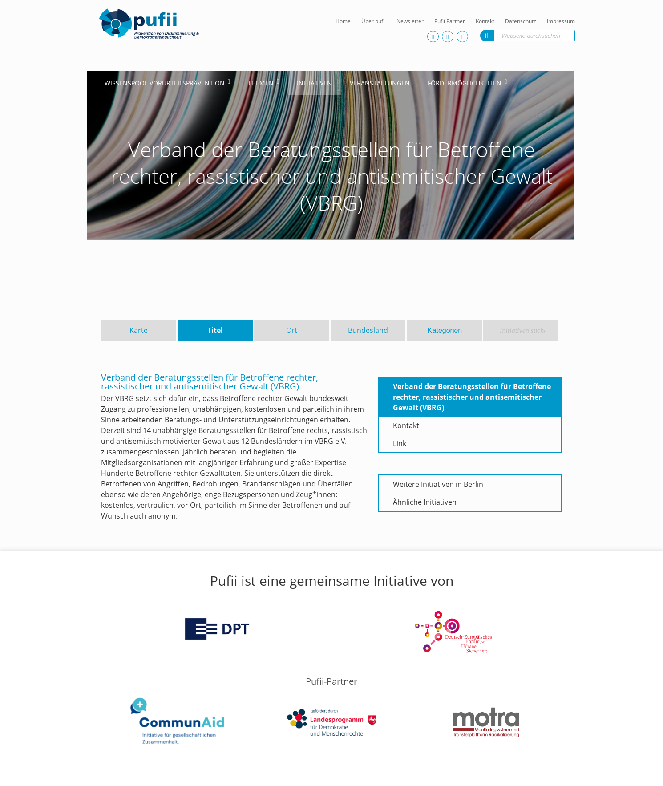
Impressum (561, 21)
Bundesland (368, 330)
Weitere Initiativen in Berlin (438, 484)
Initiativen (314, 83)
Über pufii (373, 21)
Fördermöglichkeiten (464, 83)
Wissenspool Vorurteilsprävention (165, 83)
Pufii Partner (449, 21)
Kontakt (485, 21)
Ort (291, 330)
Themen (261, 83)
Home (343, 21)
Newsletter (410, 21)
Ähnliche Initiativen (425, 502)
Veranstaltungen (380, 83)
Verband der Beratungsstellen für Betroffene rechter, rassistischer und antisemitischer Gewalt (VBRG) (472, 397)
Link (399, 443)
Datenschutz (520, 21)
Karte (138, 330)
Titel (215, 330)
